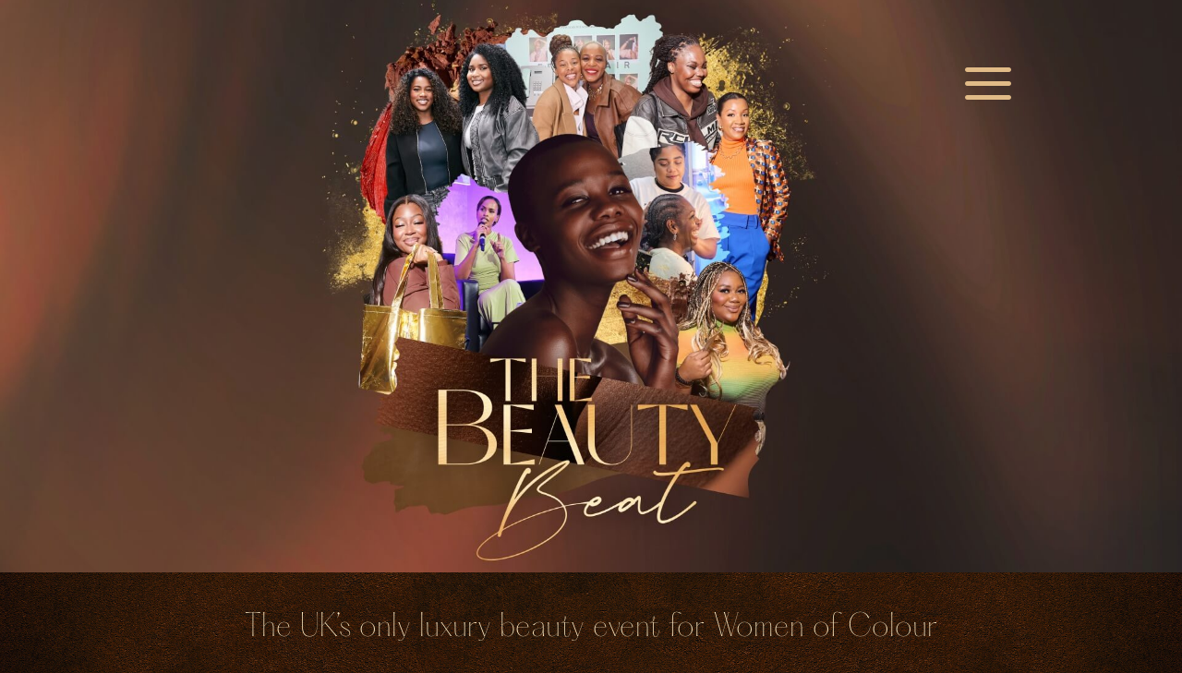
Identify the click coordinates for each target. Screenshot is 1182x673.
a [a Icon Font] (988, 86)
